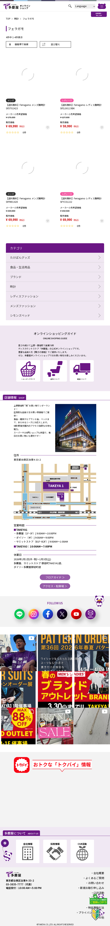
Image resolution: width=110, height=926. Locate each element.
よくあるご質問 (94, 878)
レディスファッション (24, 296)
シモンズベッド (20, 315)
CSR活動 (99, 893)
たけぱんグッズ (20, 257)
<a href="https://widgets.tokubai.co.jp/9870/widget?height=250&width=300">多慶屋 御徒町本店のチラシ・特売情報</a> (42, 797)
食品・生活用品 (20, 267)
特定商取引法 (96, 907)
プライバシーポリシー (92, 912)
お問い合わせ (96, 883)
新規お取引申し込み (92, 888)
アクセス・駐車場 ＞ (55, 586)
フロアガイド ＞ (55, 577)
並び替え (55, 44)
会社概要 (98, 873)
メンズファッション (23, 306)
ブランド (16, 277)
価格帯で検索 (21, 44)
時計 (16, 18)
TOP (8, 18)
